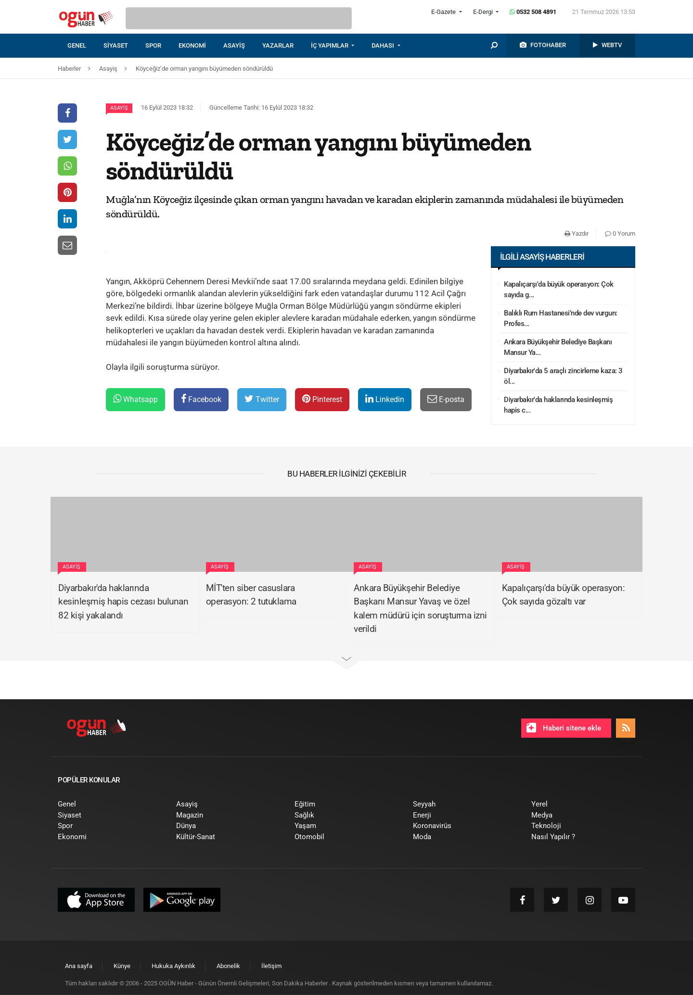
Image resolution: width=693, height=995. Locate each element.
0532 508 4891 (533, 11)
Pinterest (322, 399)
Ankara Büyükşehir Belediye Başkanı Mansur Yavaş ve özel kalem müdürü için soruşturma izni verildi (420, 608)
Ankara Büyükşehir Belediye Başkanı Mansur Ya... (558, 347)
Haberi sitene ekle (563, 727)
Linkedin (384, 399)
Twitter (261, 399)
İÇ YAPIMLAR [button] (330, 45)
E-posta (445, 399)
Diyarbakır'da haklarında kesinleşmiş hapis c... (558, 405)
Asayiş (119, 108)
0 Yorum (620, 233)
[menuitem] (85, 46)
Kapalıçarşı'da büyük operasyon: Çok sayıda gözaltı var (563, 594)
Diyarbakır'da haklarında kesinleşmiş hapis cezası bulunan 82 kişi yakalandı (123, 601)
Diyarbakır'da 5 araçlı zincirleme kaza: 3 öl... (563, 376)
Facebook (201, 399)
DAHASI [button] (384, 45)
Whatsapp (135, 399)
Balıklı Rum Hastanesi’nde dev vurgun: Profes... (560, 318)
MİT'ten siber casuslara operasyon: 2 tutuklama (251, 594)
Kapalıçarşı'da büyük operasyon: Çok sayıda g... (559, 290)
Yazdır (577, 233)
